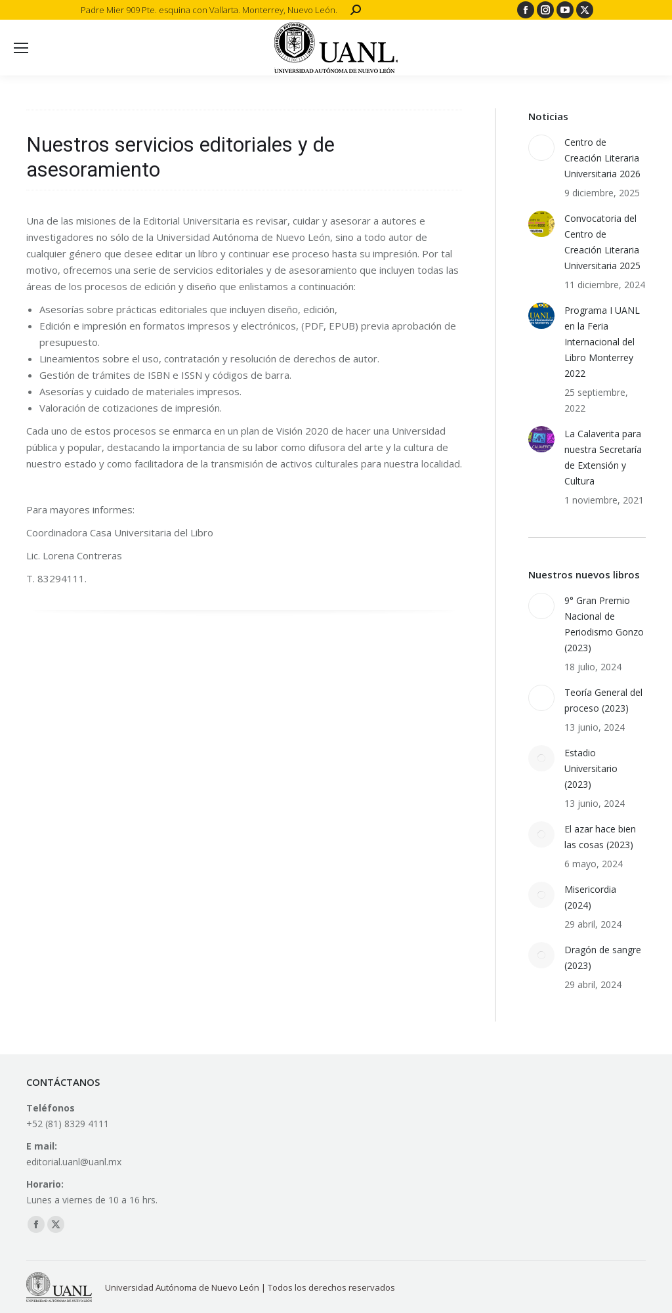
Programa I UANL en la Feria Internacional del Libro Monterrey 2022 (602, 341)
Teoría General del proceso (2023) (603, 700)
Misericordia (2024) (590, 897)
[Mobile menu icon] (21, 48)
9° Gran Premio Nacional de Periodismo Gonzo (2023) (604, 624)
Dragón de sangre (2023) (602, 957)
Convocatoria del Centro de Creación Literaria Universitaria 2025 (602, 242)
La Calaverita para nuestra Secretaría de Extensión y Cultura (603, 457)
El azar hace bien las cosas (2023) (600, 837)
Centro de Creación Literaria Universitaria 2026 (602, 158)
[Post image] (541, 148)
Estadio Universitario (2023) (591, 768)
